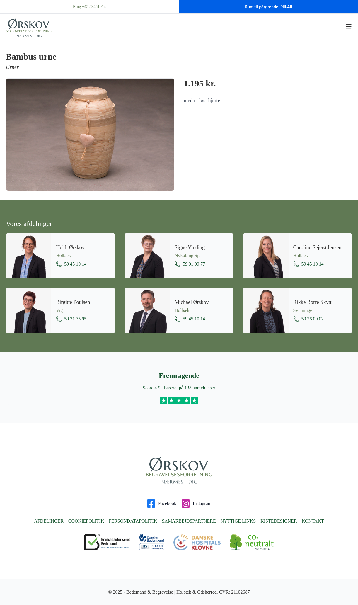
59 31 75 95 (71, 319)
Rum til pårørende (268, 6)
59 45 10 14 (71, 264)
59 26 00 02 (308, 319)
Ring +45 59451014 (89, 6)
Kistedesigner (278, 521)
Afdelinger (48, 521)
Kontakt (313, 521)
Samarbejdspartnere (189, 521)
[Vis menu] (348, 26)
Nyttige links (238, 521)
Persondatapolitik (133, 521)
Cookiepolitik (86, 521)
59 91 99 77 (190, 264)
